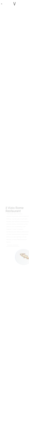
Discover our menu (13, 245)
